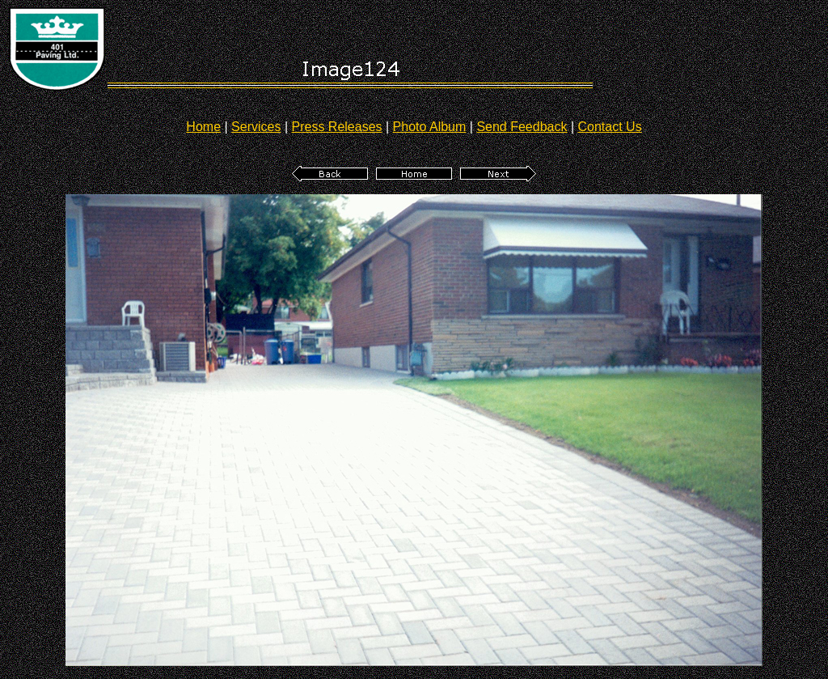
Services (256, 127)
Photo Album (430, 127)
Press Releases (337, 127)
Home (203, 127)
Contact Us (610, 127)
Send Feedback (521, 127)
